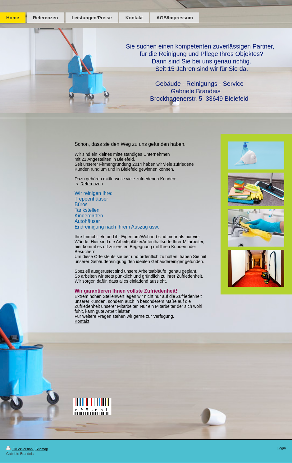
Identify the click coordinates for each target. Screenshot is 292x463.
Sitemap (41, 449)
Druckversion (20, 449)
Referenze (90, 183)
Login (281, 448)
